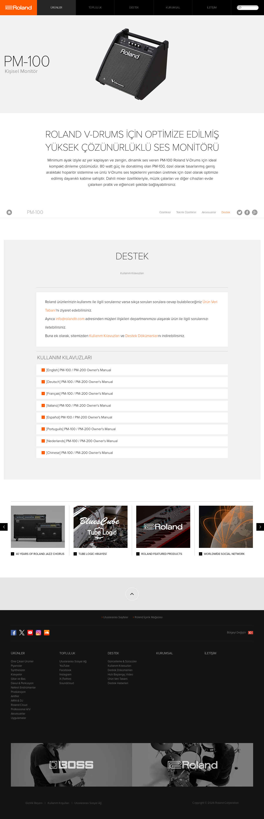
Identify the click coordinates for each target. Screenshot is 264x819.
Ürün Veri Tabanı (118, 679)
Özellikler (165, 212)
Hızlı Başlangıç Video (120, 674)
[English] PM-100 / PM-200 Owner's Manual (78, 370)
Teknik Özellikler (186, 212)
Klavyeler (16, 674)
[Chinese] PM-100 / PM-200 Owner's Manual (79, 453)
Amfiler (15, 696)
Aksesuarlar (209, 212)
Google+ (255, 212)
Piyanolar (16, 666)
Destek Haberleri (118, 683)
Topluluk (95, 7)
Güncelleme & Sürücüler (122, 661)
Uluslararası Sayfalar (115, 617)
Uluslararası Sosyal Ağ (72, 661)
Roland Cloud (19, 705)
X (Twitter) (65, 679)
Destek (134, 7)
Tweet (239, 212)
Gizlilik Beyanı (33, 803)
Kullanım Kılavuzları (132, 273)
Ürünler (18, 653)
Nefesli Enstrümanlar (23, 687)
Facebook (247, 212)
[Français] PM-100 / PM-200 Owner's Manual (79, 393)
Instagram (65, 674)
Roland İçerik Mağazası (149, 617)
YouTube (64, 666)
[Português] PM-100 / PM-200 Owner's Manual (81, 429)
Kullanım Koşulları (58, 803)
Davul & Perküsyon (22, 683)
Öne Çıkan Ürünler (22, 661)
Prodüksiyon (18, 692)
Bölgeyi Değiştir (240, 632)
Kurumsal (173, 7)
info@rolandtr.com (70, 319)
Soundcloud (66, 683)
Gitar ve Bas (18, 679)
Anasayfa (9, 212)
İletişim (212, 7)
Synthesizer (18, 670)
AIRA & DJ (17, 700)
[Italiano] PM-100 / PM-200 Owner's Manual (78, 405)
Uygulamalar (18, 718)
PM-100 (35, 212)
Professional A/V (20, 709)
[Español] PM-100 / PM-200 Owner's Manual (79, 417)
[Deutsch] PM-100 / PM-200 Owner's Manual (79, 382)
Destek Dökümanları (141, 336)
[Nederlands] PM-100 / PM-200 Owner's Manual (82, 441)
